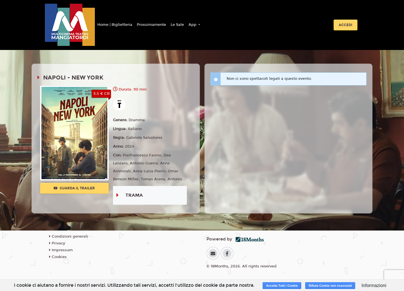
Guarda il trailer (74, 188)
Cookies (58, 257)
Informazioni (373, 285)
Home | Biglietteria (114, 24)
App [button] (193, 24)
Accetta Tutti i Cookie (282, 285)
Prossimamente (151, 24)
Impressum (61, 250)
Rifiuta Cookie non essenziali (330, 285)
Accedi (345, 25)
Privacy (57, 243)
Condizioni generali (68, 236)
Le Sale (177, 24)
